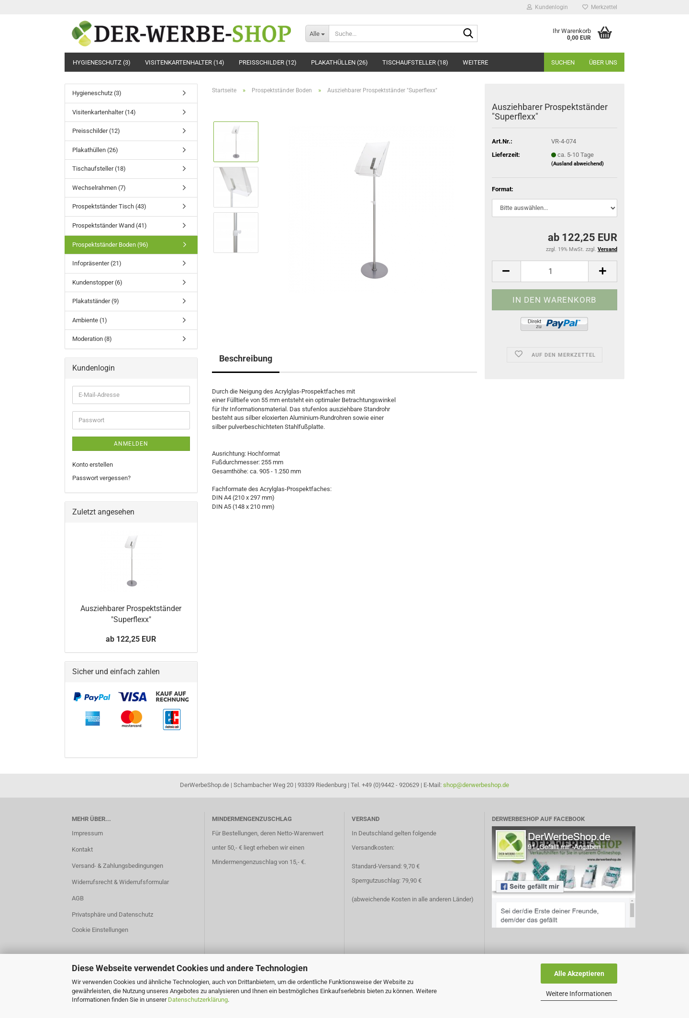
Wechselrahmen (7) (99, 187)
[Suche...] (317, 33)
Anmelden (131, 443)
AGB (78, 898)
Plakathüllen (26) (339, 62)
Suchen (563, 62)
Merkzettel (599, 7)
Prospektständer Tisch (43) (109, 206)
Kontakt (82, 849)
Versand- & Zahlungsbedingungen (117, 865)
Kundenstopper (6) (97, 282)
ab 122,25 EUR (131, 639)
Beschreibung (245, 358)
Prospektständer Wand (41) (109, 225)
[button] (506, 271)
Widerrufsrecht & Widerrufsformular (120, 882)
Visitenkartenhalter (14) (184, 62)
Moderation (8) (92, 338)
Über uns (603, 62)
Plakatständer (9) (95, 301)
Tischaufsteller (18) (415, 62)
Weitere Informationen (579, 993)
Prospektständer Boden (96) (110, 244)
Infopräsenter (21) (97, 263)
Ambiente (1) (89, 320)
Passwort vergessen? (101, 478)
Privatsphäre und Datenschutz (112, 914)
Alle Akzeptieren (579, 973)
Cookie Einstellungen (100, 929)
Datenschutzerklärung (198, 999)
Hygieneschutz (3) (102, 62)
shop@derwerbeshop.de (476, 784)
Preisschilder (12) (268, 62)
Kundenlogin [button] (547, 7)
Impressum (87, 833)
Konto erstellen (92, 464)
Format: (502, 189)
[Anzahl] (555, 271)
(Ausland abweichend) (577, 164)
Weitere (475, 62)
